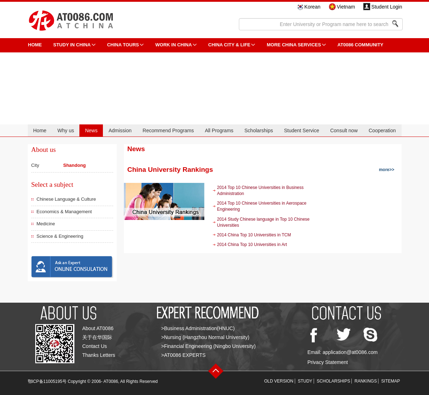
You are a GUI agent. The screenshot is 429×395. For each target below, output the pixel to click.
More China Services (294, 44)
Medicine (46, 223)
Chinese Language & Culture (66, 199)
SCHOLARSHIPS (333, 381)
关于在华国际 (97, 337)
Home (39, 130)
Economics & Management (64, 211)
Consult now (343, 130)
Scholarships (259, 130)
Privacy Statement (328, 362)
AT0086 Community (360, 44)
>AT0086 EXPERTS (183, 355)
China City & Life (229, 44)
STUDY (305, 381)
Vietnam (346, 7)
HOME (35, 44)
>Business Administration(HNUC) (198, 328)
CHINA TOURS (123, 44)
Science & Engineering (60, 236)
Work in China (173, 44)
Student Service (301, 130)
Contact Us (94, 346)
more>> (386, 169)
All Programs (219, 130)
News (91, 130)
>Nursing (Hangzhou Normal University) (205, 337)
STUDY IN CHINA (72, 44)
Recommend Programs (168, 130)
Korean (312, 7)
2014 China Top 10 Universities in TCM (254, 234)
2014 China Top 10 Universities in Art (252, 244)
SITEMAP (390, 381)
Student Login (386, 7)
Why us (65, 130)
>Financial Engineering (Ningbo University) (208, 346)
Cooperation (382, 130)
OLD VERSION (278, 381)
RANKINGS (366, 381)
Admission (120, 130)
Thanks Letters (98, 355)
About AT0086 (98, 328)
